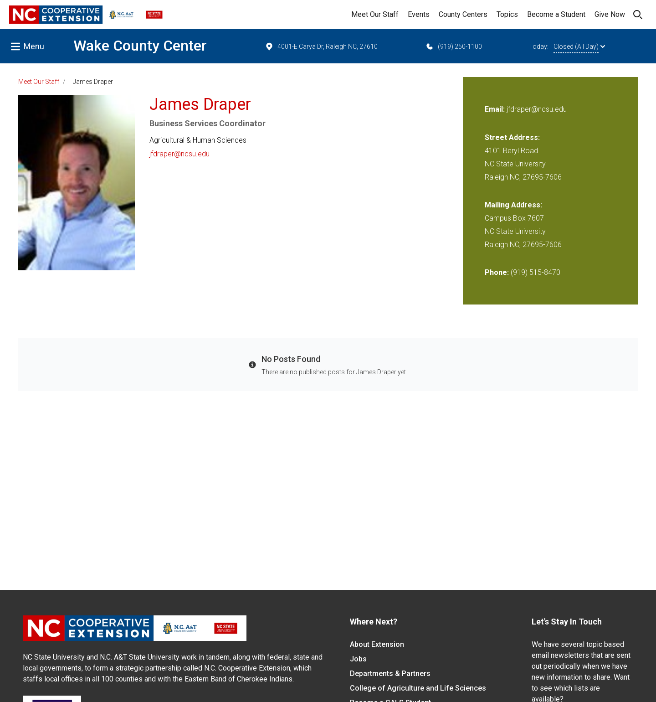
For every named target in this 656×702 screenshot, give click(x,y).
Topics (507, 14)
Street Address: (512, 137)
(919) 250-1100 (453, 46)
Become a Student (556, 14)
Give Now (609, 14)
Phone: (497, 272)
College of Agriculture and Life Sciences (418, 688)
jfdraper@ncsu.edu (179, 154)
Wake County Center (140, 45)
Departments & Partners (390, 673)
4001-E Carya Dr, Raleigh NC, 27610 (321, 46)
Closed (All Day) (579, 46)
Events (419, 14)
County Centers (463, 14)
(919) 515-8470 (535, 272)
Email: (496, 109)
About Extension (377, 644)
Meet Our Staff (375, 14)
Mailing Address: (513, 205)
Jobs (358, 659)
